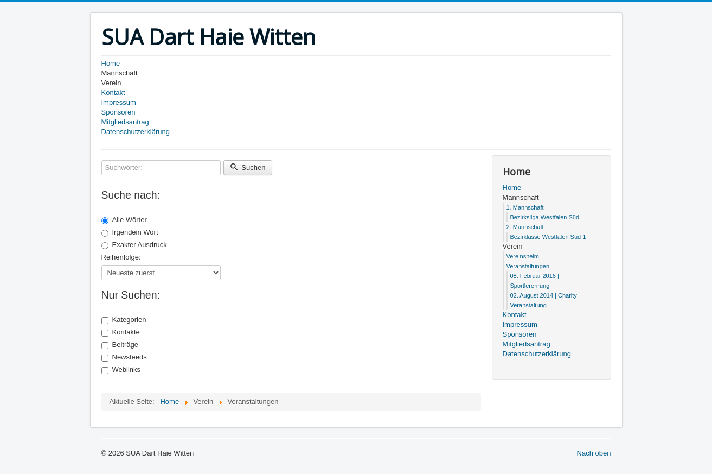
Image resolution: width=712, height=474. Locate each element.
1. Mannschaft (525, 207)
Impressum (118, 102)
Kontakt (113, 93)
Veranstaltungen (528, 266)
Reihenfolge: (121, 257)
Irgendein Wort (129, 232)
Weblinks (121, 369)
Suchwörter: (101, 160)
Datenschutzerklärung (135, 132)
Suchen (248, 167)
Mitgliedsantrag (125, 122)
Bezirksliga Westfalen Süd (545, 217)
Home (110, 63)
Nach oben (594, 453)
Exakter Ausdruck (134, 245)
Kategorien (123, 319)
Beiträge (119, 344)
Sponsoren (118, 112)
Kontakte (120, 332)
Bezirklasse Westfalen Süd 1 (548, 236)
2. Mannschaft (525, 227)
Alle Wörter (124, 220)
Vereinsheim (523, 256)
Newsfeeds (124, 357)
